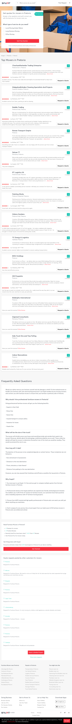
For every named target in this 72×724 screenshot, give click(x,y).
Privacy (39, 712)
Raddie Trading (18, 107)
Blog (20, 705)
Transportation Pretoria (31, 669)
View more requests (36, 657)
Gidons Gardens (18, 214)
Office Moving (9, 34)
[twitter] (65, 712)
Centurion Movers (6, 671)
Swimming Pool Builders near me (58, 673)
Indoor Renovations (19, 355)
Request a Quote (63, 80)
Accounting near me (54, 686)
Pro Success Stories (6, 705)
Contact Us (40, 707)
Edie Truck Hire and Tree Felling (24, 336)
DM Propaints (17, 276)
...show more (49, 74)
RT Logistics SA (18, 172)
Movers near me (53, 669)
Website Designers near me (56, 680)
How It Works (41, 700)
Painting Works (18, 194)
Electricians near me (54, 689)
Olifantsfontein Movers (7, 678)
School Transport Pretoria (32, 684)
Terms (32, 712)
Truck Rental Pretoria (31, 689)
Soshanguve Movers (6, 680)
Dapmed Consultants (20, 317)
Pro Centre (4, 707)
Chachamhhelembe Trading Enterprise (26, 65)
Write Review (21, 310)
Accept (67, 721)
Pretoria (9, 55)
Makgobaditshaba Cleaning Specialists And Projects (32, 87)
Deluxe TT (16, 152)
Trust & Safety (41, 703)
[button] (70, 3)
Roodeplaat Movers (6, 684)
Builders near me (53, 671)
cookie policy (11, 721)
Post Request (62, 3)
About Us (22, 700)
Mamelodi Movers (6, 675)
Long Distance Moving (12, 31)
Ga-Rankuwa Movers (7, 673)
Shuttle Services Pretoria (32, 675)
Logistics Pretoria (30, 673)
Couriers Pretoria (30, 678)
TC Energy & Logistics (20, 238)
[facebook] (61, 712)
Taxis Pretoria (29, 680)
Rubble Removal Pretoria (32, 682)
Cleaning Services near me (56, 675)
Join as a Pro (5, 703)
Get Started (36, 549)
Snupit (3, 55)
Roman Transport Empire (21, 131)
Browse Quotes (5, 700)
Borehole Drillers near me (56, 682)
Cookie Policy (36, 715)
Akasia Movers (5, 682)
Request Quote (41, 705)
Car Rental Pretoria (30, 671)
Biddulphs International (21, 298)
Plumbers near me (54, 678)
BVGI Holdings (17, 256)
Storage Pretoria (30, 686)
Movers (15, 55)
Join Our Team (23, 703)
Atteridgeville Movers (7, 669)
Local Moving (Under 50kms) (14, 28)
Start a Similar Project (36, 652)
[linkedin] (69, 712)
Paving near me (53, 684)
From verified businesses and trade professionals (22, 45)
